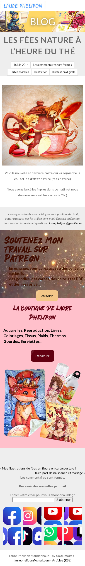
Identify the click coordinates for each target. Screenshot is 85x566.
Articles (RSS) (61, 560)
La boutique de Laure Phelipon (42, 313)
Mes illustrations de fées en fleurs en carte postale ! (39, 468)
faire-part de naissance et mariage (59, 473)
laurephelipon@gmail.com (65, 223)
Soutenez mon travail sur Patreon (34, 249)
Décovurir (47, 295)
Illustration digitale (63, 72)
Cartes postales (19, 72)
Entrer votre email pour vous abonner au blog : (42, 495)
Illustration (40, 72)
